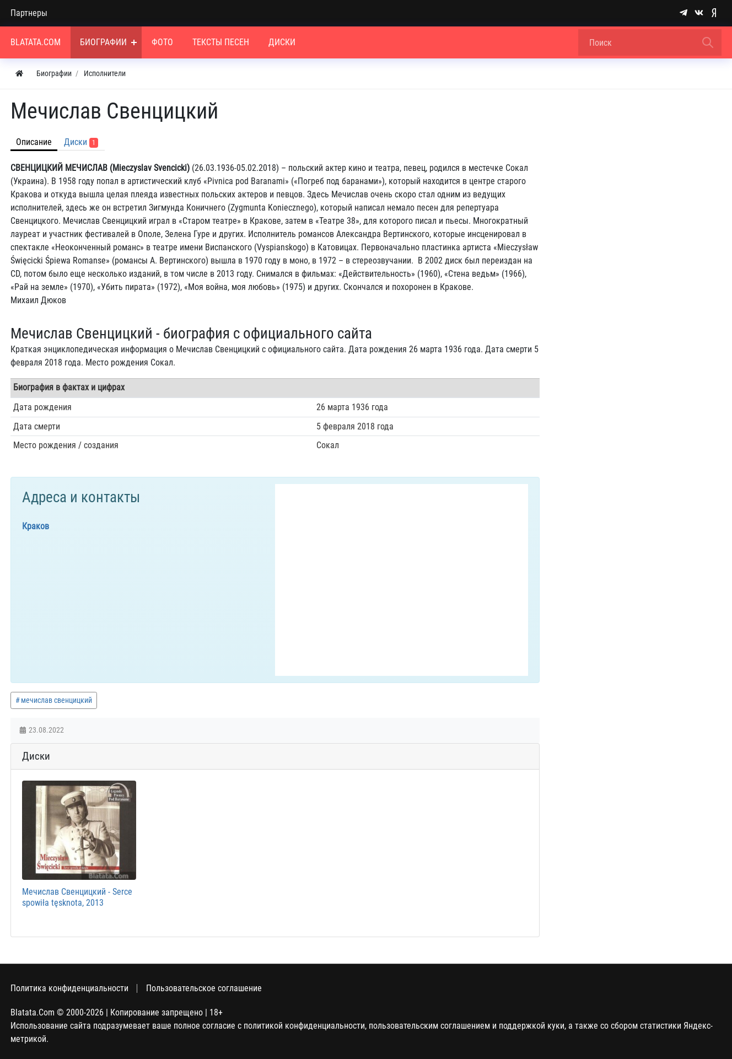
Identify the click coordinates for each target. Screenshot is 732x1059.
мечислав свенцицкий (56, 700)
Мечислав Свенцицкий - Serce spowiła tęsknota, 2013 (77, 896)
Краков (35, 526)
